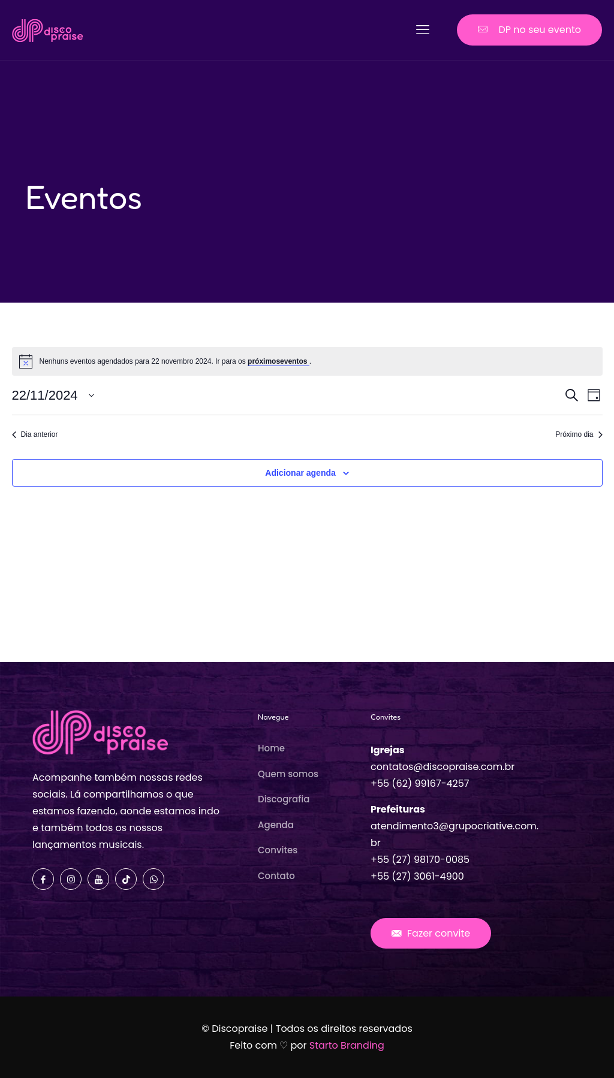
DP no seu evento (529, 30)
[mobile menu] (423, 30)
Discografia (283, 799)
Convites (277, 850)
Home (271, 748)
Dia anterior (35, 434)
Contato (276, 875)
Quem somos (288, 774)
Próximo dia (578, 434)
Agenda (276, 825)
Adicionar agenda (300, 473)
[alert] (307, 361)
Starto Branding (346, 1045)
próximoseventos (278, 361)
